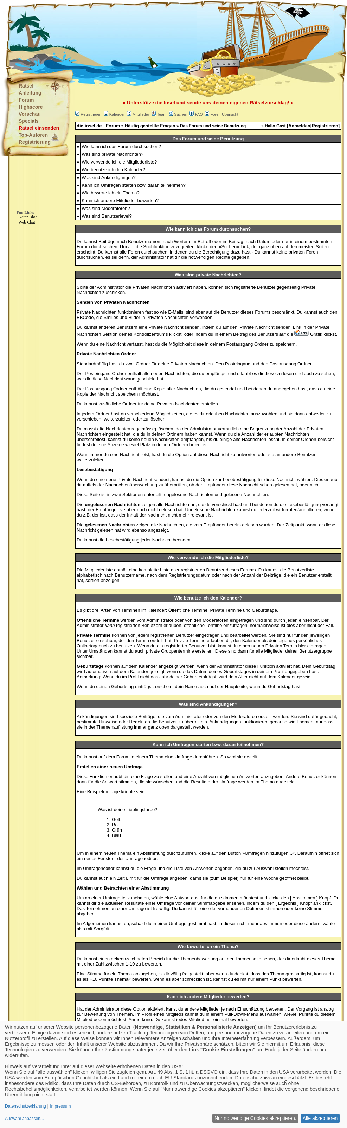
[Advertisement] (138, 35)
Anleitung (30, 93)
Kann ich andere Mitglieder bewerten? (120, 200)
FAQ (199, 114)
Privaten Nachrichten (154, 287)
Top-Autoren (33, 135)
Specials (29, 121)
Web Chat (27, 222)
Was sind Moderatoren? (106, 208)
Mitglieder (141, 114)
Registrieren (91, 114)
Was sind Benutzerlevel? (107, 216)
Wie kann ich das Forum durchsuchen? (121, 146)
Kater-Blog (28, 216)
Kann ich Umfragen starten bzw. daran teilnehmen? (134, 185)
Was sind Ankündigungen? (108, 177)
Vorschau (30, 114)
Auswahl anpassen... (24, 1118)
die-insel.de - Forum (98, 125)
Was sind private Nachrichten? (112, 154)
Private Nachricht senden (265, 327)
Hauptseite (236, 686)
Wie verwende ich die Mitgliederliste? (119, 162)
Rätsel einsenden (39, 128)
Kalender (117, 114)
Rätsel (26, 86)
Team (161, 114)
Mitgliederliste (99, 569)
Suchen (180, 114)
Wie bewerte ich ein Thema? (111, 193)
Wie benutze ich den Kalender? (113, 169)
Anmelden (299, 125)
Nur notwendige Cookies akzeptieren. (255, 1118)
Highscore (31, 107)
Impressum (60, 1106)
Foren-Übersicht (224, 114)
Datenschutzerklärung (25, 1106)
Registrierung (35, 142)
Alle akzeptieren (320, 1118)
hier (302, 645)
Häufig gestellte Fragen (150, 125)
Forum (26, 100)
